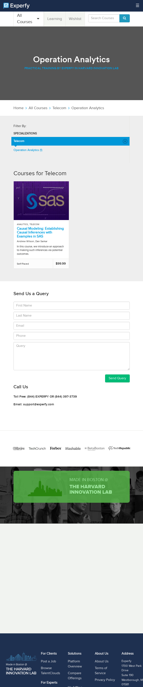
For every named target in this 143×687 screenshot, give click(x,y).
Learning (54, 19)
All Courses (24, 18)
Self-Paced (23, 263)
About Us (101, 661)
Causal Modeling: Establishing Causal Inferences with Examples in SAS (40, 233)
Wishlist (75, 19)
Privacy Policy (105, 680)
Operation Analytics (87, 108)
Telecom (59, 108)
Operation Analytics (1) (27, 150)
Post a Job (48, 661)
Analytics (22, 224)
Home (18, 108)
